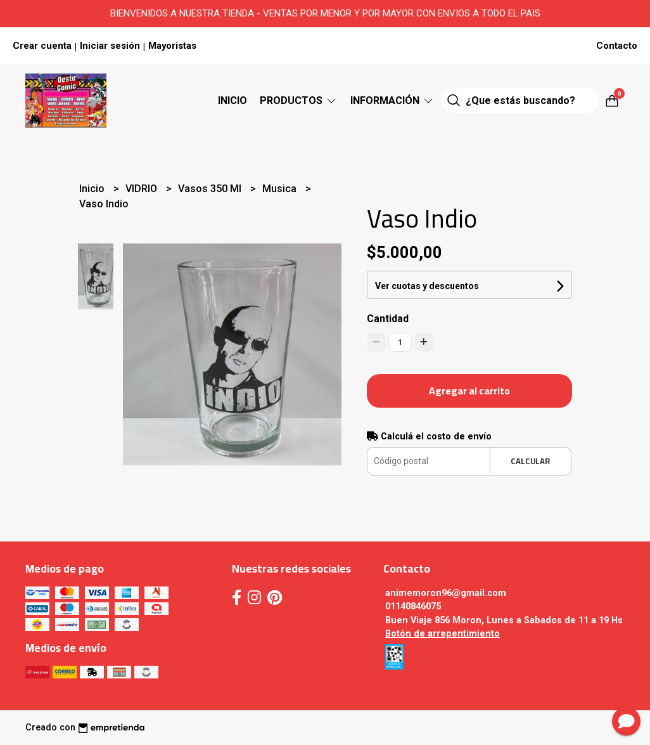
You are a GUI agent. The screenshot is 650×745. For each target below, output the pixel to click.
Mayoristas (172, 45)
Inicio (232, 100)
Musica (280, 189)
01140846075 (413, 606)
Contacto (616, 45)
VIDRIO (142, 189)
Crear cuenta (42, 45)
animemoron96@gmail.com (445, 593)
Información (392, 100)
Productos (299, 100)
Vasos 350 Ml (211, 189)
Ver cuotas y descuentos (427, 286)
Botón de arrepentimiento (442, 633)
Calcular (530, 461)
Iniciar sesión (110, 45)
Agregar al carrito (469, 390)
